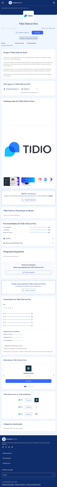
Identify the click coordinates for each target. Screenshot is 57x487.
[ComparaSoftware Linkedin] (3, 447)
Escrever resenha (28, 290)
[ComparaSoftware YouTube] (6, 447)
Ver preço (37, 32)
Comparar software (22, 33)
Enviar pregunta (28, 272)
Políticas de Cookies (20, 484)
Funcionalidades (31, 43)
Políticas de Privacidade (8, 484)
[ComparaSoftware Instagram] (12, 447)
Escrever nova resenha (48, 28)
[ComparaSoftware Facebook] (9, 447)
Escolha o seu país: (7, 470)
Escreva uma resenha (44, 352)
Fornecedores (28, 458)
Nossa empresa (28, 453)
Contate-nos (11, 463)
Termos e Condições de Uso (33, 484)
